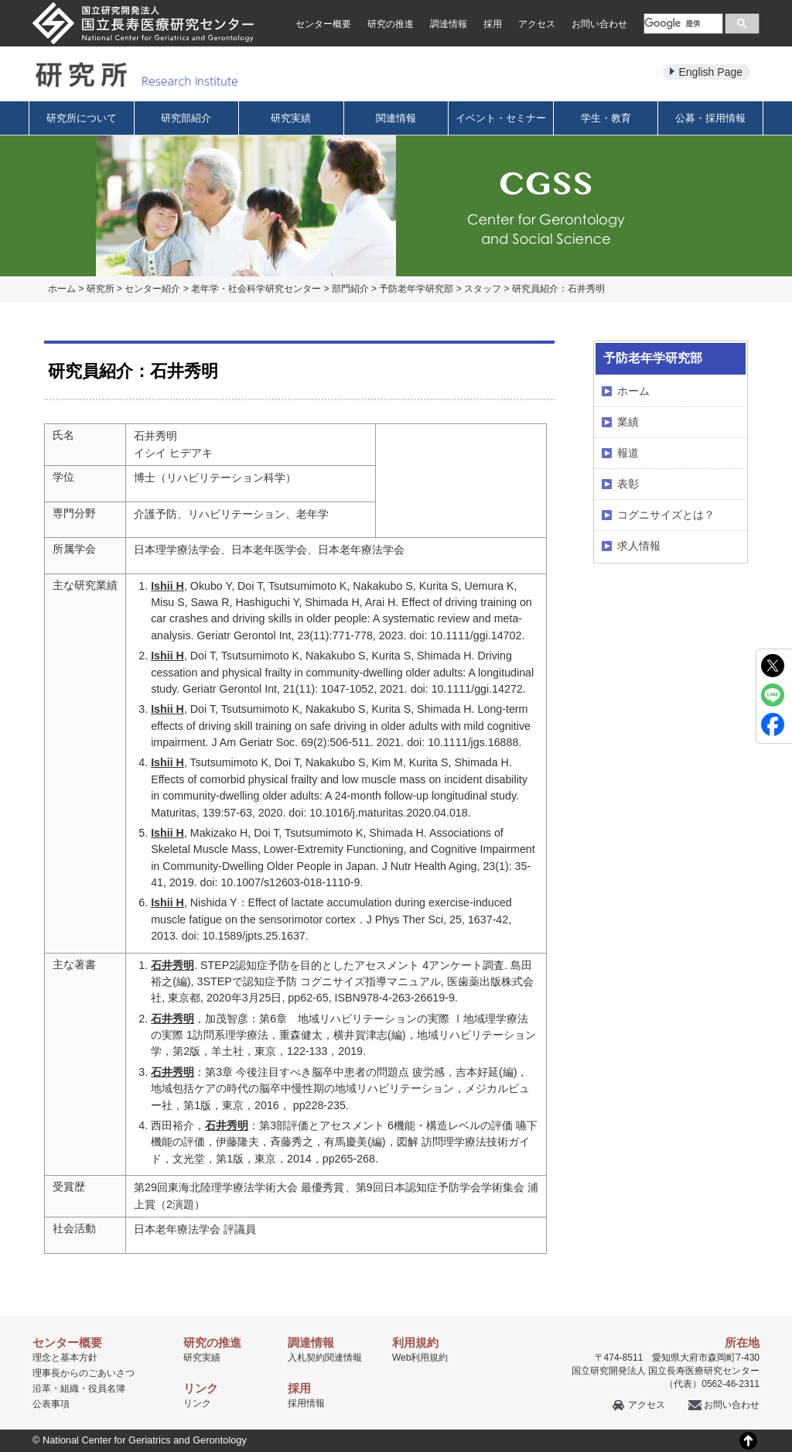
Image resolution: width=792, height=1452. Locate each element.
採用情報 (306, 1403)
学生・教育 (606, 118)
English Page (710, 72)
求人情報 (639, 545)
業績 (628, 422)
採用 (492, 24)
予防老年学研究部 (416, 288)
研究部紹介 (186, 118)
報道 (628, 453)
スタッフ (482, 288)
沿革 (41, 1388)
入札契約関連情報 (325, 1357)
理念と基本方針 (64, 1357)
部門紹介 (350, 288)
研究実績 (291, 118)
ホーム (62, 288)
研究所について (81, 118)
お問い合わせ (599, 24)
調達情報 (448, 24)
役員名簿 (106, 1388)
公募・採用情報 (710, 118)
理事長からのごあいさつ (83, 1373)
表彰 (628, 484)
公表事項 (51, 1404)
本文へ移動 (364, 0)
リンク (197, 1403)
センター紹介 (152, 288)
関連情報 (396, 118)
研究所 (100, 288)
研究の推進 (390, 24)
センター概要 (323, 24)
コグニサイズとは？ (666, 515)
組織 (69, 1388)
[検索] (681, 23)
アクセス (536, 24)
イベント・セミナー (501, 118)
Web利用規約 (420, 1357)
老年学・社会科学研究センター (256, 288)
